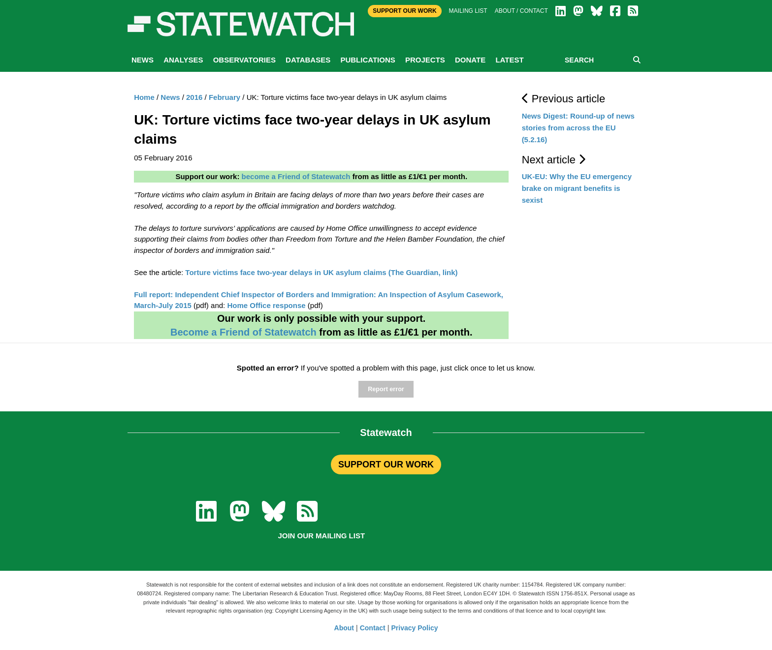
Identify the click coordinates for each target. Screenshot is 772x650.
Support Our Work (404, 10)
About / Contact (521, 10)
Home (144, 97)
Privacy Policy (414, 628)
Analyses (183, 60)
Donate (470, 60)
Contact (373, 628)
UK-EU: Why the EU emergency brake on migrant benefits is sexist (577, 188)
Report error (386, 389)
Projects (425, 60)
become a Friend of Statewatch (296, 176)
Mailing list (468, 10)
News (142, 60)
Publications (367, 60)
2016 (194, 97)
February (224, 97)
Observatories (244, 60)
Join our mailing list (321, 535)
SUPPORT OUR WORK (386, 464)
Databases (308, 60)
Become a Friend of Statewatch (243, 332)
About (344, 628)
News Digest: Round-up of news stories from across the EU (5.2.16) (578, 128)
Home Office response (266, 305)
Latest (509, 60)
